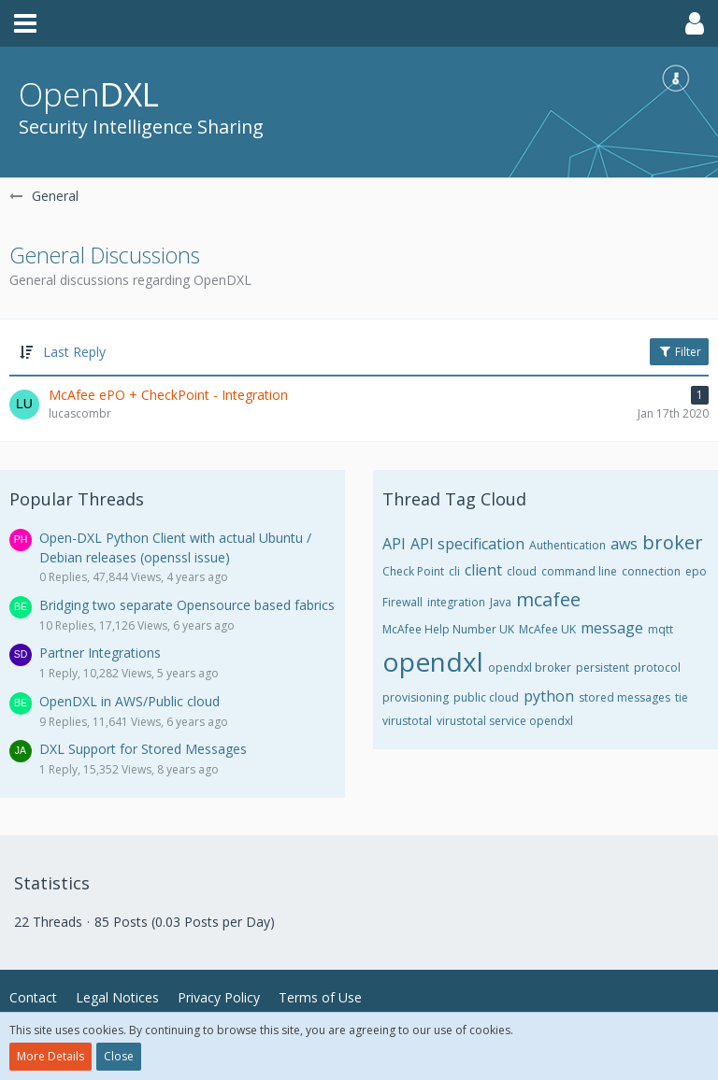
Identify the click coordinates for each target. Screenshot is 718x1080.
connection (651, 571)
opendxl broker (529, 667)
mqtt (660, 629)
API (394, 543)
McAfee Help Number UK (448, 629)
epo (696, 571)
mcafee (548, 599)
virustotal (407, 721)
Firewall (402, 602)
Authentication (567, 545)
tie (681, 697)
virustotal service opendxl (505, 721)
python (549, 696)
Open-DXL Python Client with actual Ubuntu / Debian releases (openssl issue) (175, 547)
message (612, 628)
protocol (657, 667)
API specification (467, 543)
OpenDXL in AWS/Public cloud (129, 701)
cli (454, 571)
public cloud (486, 697)
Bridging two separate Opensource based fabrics (187, 605)
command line (579, 571)
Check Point (413, 571)
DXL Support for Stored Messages (143, 749)
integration (456, 602)
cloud (522, 571)
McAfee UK (547, 629)
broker (672, 542)
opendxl (432, 661)
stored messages (624, 697)
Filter (679, 352)
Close (119, 1056)
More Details (50, 1056)
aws (624, 543)
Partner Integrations (100, 652)
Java (500, 602)
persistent (602, 667)
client (483, 570)
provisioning (415, 697)
